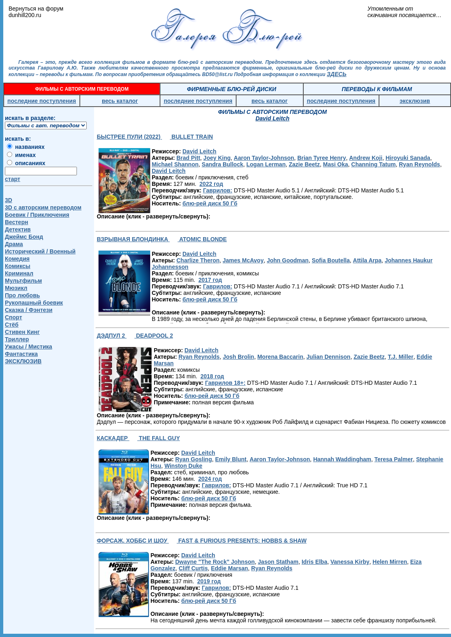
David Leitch (199, 151)
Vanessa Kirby (350, 561)
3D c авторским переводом (43, 207)
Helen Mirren (389, 561)
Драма (14, 244)
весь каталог (120, 101)
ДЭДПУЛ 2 (112, 335)
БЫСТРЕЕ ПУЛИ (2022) (129, 136)
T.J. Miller (401, 356)
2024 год (210, 479)
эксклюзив (415, 101)
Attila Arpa (367, 260)
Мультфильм (23, 280)
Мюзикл (16, 288)
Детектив (18, 229)
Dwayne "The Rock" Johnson (214, 561)
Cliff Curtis (193, 568)
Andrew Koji (366, 158)
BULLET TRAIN (191, 136)
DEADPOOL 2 (153, 335)
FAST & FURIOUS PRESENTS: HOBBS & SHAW (242, 540)
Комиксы (17, 266)
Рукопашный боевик (34, 302)
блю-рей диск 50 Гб (209, 203)
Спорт (13, 317)
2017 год (210, 280)
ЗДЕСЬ (336, 74)
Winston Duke (183, 465)
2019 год (209, 581)
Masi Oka (335, 164)
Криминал (19, 273)
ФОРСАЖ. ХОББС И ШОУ (133, 540)
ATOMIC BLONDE (202, 239)
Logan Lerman (265, 164)
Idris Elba (314, 561)
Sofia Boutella (331, 260)
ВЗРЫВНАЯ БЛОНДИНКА (133, 239)
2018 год (212, 376)
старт (12, 179)
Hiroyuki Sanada (407, 158)
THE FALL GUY (158, 438)
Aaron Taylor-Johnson (264, 158)
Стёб (11, 324)
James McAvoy (243, 260)
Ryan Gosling (193, 459)
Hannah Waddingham (342, 459)
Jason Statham (278, 561)
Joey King (217, 158)
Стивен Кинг (22, 332)
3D (8, 200)
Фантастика (21, 354)
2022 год (211, 184)
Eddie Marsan (229, 568)
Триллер (17, 339)
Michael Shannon (175, 164)
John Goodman (288, 260)
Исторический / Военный (40, 251)
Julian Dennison (328, 356)
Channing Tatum (373, 164)
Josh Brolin (238, 356)
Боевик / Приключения (37, 215)
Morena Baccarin (280, 356)
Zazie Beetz (304, 164)
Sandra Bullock (222, 164)
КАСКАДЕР (113, 438)
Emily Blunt (230, 459)
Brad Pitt (188, 158)
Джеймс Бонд (24, 236)
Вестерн (16, 222)
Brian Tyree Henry (321, 158)
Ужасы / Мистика (28, 346)
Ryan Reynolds (419, 164)
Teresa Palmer (393, 459)
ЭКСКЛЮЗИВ (23, 361)
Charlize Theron (197, 260)
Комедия (17, 258)
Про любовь (22, 295)
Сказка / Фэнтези (29, 310)
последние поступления (41, 101)
